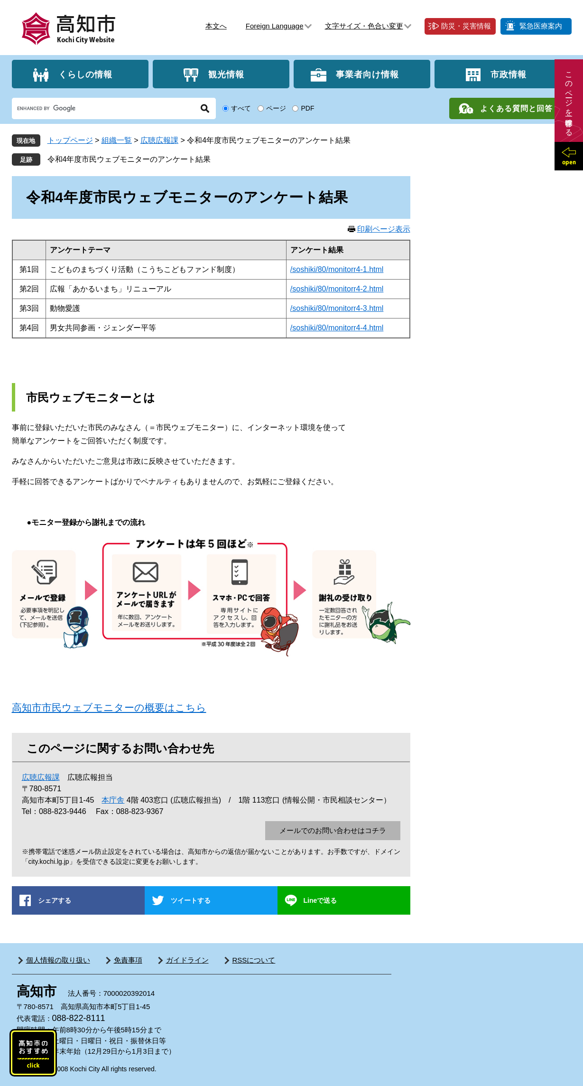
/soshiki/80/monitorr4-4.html (337, 328)
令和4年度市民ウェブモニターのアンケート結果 (129, 159)
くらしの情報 (85, 74)
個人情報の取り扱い (58, 960)
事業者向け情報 (367, 74)
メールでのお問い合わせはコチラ (332, 830)
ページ (276, 108)
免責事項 (128, 960)
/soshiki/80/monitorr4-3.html (337, 308)
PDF (307, 108)
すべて (241, 108)
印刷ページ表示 (383, 229)
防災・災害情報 (466, 26)
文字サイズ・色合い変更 (364, 26)
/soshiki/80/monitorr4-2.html (337, 289)
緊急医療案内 (540, 26)
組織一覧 (117, 140)
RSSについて (254, 960)
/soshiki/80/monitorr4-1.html (337, 269)
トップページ (70, 140)
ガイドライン (187, 960)
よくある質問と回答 (516, 108)
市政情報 (508, 74)
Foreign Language (275, 26)
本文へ (216, 26)
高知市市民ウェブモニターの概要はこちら (109, 707)
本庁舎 (113, 800)
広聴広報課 (159, 140)
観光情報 (226, 74)
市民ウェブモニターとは (90, 397)
